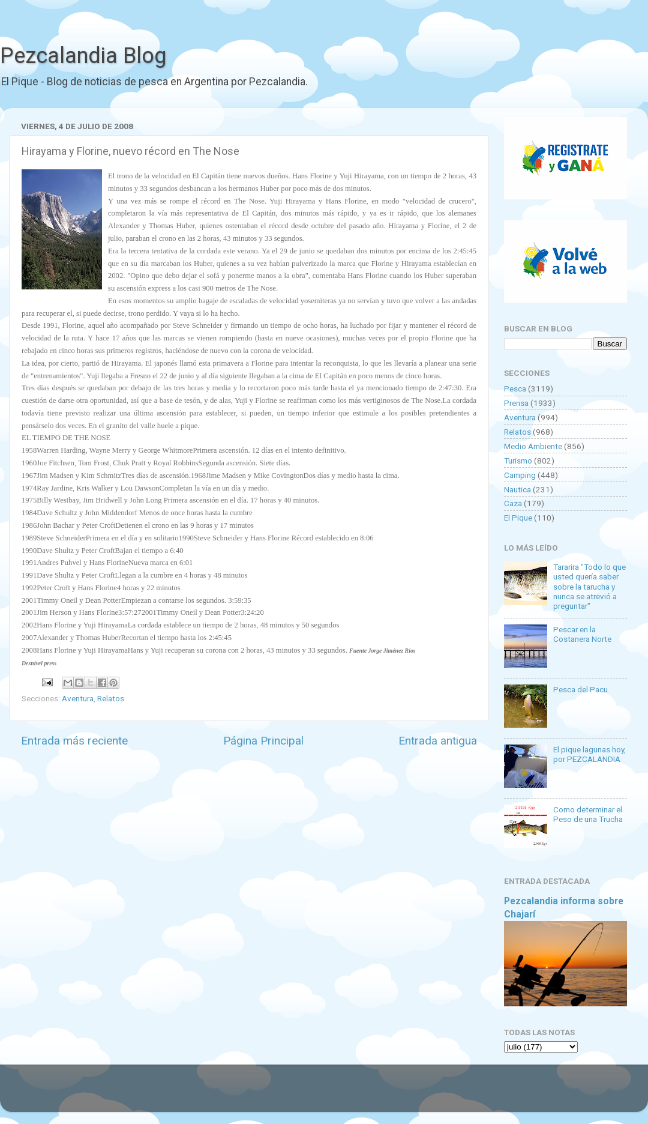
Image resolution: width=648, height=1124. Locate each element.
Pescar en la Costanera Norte (582, 634)
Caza (513, 503)
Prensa (516, 403)
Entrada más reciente (74, 741)
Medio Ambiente (533, 446)
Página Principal (263, 741)
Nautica (517, 489)
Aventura (78, 698)
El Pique (518, 517)
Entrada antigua (437, 741)
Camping (520, 475)
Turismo (518, 460)
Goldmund (345, 1094)
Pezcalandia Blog (83, 55)
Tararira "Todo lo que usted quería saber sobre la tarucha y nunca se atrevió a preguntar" (589, 586)
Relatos (110, 698)
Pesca (515, 388)
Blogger (447, 1094)
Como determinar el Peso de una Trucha (588, 814)
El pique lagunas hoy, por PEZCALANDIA (589, 754)
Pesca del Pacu (580, 689)
